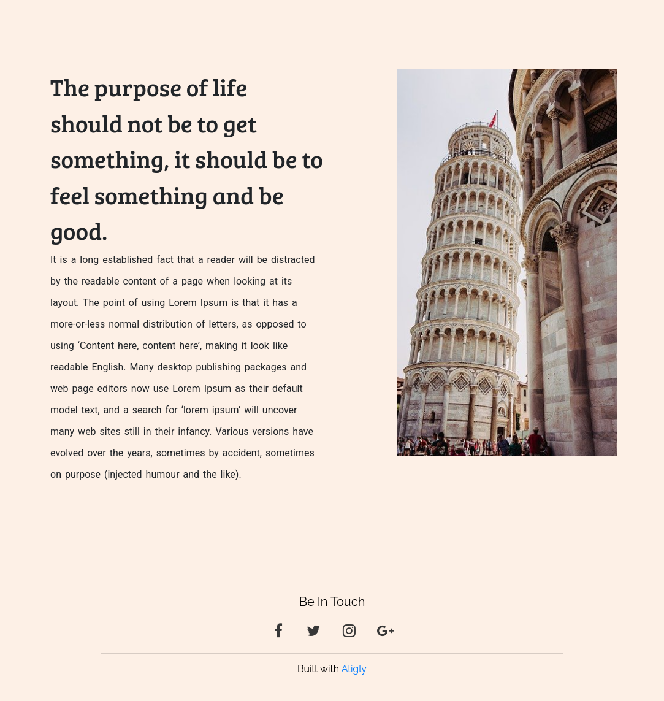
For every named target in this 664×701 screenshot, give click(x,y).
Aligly (354, 669)
